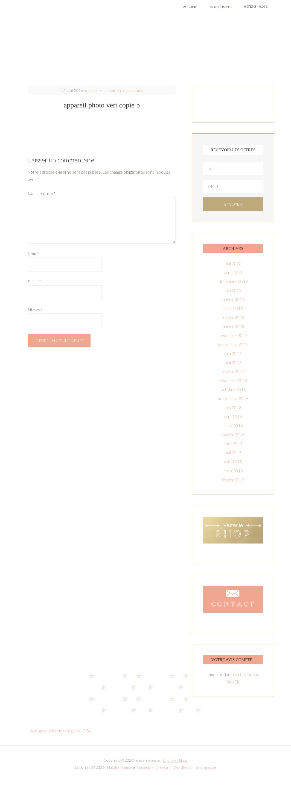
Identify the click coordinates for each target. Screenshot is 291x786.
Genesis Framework (154, 771)
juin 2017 (233, 357)
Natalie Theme (119, 771)
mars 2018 (233, 312)
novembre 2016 (233, 384)
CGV (87, 735)
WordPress (183, 771)
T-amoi (145, 51)
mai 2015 (233, 457)
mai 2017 (233, 366)
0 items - (255, 6)
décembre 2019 (233, 285)
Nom (33, 258)
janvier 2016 (233, 439)
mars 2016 (233, 430)
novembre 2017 (233, 339)
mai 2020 (233, 267)
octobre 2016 (233, 393)
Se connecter (206, 771)
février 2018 (233, 321)
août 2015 (233, 448)
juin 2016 (233, 412)
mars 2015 (233, 475)
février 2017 (233, 375)
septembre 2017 (233, 348)
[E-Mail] (233, 190)
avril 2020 (233, 276)
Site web (35, 313)
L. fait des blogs (175, 764)
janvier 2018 (233, 330)
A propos (38, 735)
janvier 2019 (233, 303)
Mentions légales (64, 735)
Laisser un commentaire (123, 94)
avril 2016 (233, 421)
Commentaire (42, 197)
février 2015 (233, 484)
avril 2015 (233, 466)
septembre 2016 (233, 403)
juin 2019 (233, 294)
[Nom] (233, 173)
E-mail (34, 286)
